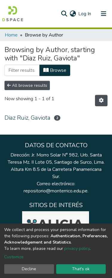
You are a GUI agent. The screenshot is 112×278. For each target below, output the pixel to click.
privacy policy (77, 248)
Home (11, 35)
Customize (14, 257)
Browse (54, 70)
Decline (29, 269)
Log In (85, 13)
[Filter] (22, 70)
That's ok (81, 269)
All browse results (27, 85)
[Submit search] (64, 13)
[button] (72, 13)
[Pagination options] (101, 100)
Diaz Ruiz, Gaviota (27, 118)
